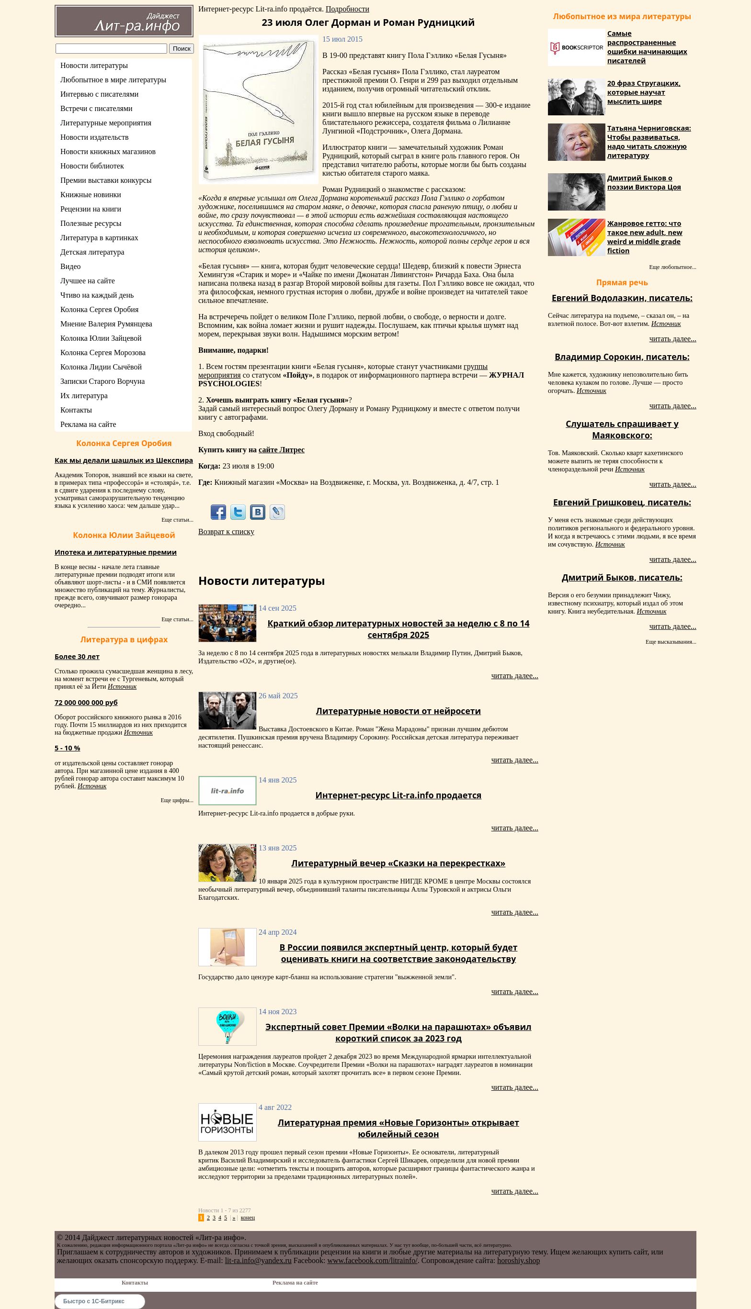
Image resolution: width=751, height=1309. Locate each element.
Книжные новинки (90, 194)
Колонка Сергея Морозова (103, 352)
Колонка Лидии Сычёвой (101, 367)
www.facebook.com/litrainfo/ (372, 1260)
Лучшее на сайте (87, 281)
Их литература (84, 396)
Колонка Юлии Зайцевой (101, 338)
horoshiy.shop (518, 1260)
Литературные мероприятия (105, 123)
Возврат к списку (226, 531)
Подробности (347, 9)
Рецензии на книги (90, 209)
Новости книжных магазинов (108, 151)
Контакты (76, 410)
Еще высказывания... (671, 641)
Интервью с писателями (99, 94)
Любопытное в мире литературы (113, 80)
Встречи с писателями (96, 108)
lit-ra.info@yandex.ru (258, 1260)
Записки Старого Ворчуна (102, 381)
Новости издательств (94, 137)
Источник (122, 686)
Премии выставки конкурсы (105, 180)
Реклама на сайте (88, 424)
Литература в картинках (99, 238)
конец (248, 1217)
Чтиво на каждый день (97, 295)
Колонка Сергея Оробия (99, 309)
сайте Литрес (282, 450)
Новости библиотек (92, 166)
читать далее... (514, 675)
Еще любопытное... (672, 267)
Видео (70, 266)
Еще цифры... (176, 800)
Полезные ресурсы (91, 223)
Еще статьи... (177, 519)
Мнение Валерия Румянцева (106, 324)
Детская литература (92, 252)
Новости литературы (94, 65)
